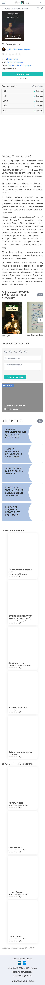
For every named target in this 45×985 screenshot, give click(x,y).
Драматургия (12, 59)
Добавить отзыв (15, 377)
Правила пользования (22, 972)
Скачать (39, 91)
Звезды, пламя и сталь (14, 405)
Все (40, 295)
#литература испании (14, 62)
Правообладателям (22, 975)
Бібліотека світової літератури (19, 65)
